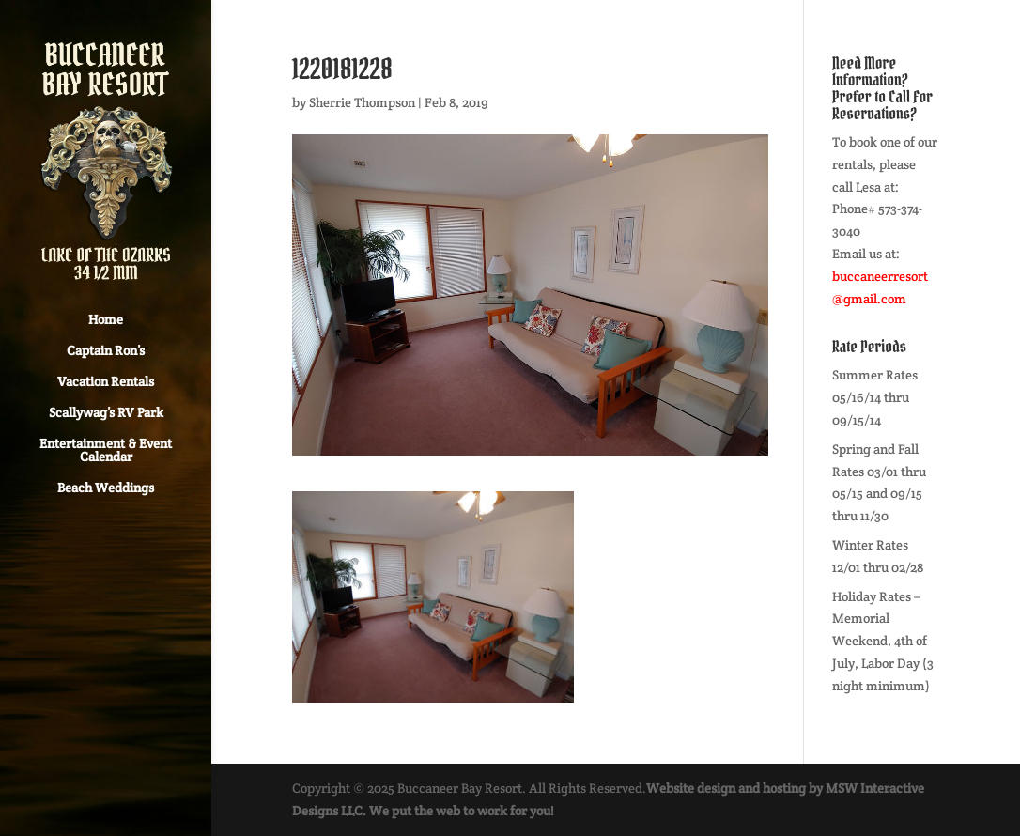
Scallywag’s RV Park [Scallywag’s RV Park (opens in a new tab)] (106, 413)
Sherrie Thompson (362, 102)
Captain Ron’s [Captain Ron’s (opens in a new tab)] (106, 351)
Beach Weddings (105, 488)
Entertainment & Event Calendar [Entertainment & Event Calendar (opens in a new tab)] (105, 451)
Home (105, 320)
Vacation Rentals (105, 382)
